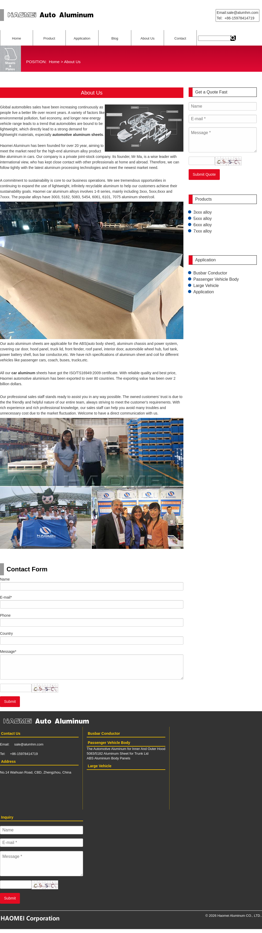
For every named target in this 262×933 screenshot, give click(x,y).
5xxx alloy (202, 218)
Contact (180, 38)
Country (6, 633)
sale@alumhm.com (28, 744)
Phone (5, 615)
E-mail (6, 597)
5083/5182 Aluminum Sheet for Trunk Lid (118, 753)
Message (8, 651)
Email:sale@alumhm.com (237, 12)
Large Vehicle (206, 285)
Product (49, 38)
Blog (114, 38)
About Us (147, 38)
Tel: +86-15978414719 (235, 18)
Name (5, 579)
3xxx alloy (202, 212)
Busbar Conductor (210, 273)
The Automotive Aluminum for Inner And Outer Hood (126, 749)
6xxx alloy (202, 225)
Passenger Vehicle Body (216, 279)
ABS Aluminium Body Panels (108, 758)
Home (16, 38)
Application (82, 38)
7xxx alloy (202, 231)
